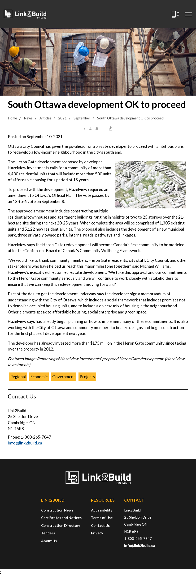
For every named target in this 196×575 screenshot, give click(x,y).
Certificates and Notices (61, 518)
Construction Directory (60, 525)
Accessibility (101, 510)
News (28, 118)
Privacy (97, 533)
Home (12, 118)
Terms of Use (102, 518)
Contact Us (100, 525)
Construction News (57, 510)
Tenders (48, 533)
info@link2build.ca (25, 442)
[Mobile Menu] (188, 14)
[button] (85, 128)
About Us (49, 541)
